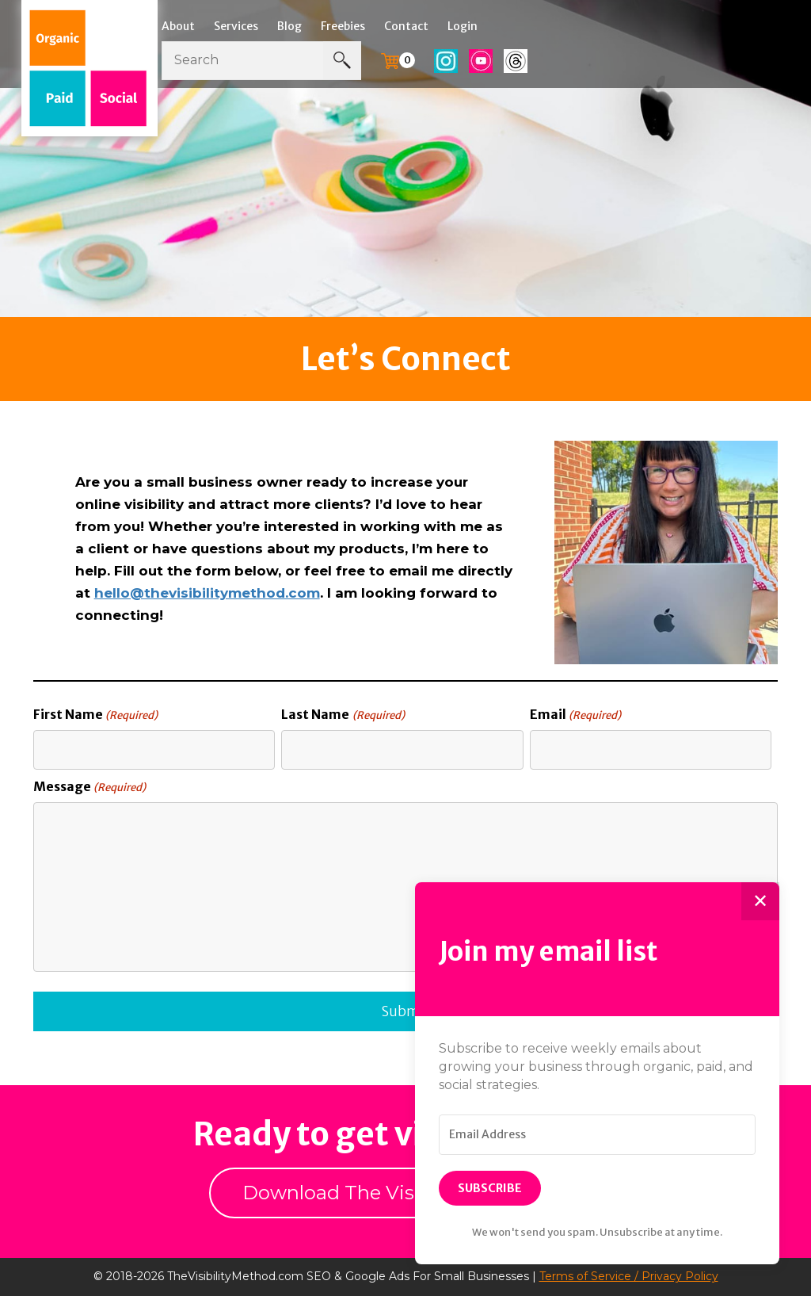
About (178, 26)
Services (236, 26)
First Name (95, 715)
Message (89, 787)
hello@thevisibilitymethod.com (207, 593)
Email (575, 715)
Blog (289, 26)
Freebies (343, 26)
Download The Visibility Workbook (405, 1192)
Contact (406, 26)
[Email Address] (597, 1135)
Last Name (342, 715)
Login (462, 26)
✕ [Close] (760, 901)
